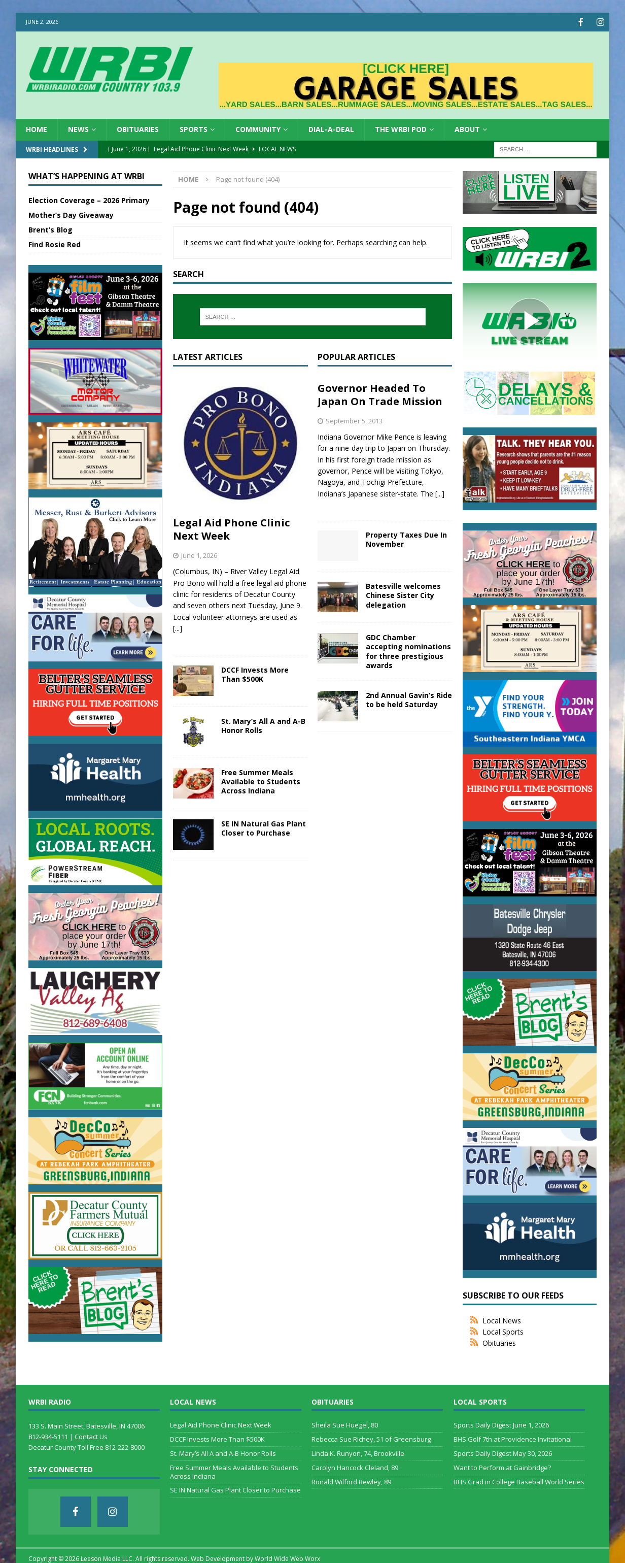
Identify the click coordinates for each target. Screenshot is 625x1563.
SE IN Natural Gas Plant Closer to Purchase (263, 827)
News (78, 128)
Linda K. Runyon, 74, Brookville (357, 1452)
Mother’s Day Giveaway (71, 214)
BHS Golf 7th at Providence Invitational (513, 1438)
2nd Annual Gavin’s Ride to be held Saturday (409, 698)
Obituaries (138, 128)
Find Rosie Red (54, 243)
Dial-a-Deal (331, 128)
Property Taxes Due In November (406, 538)
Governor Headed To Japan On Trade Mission (380, 393)
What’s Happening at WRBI (86, 175)
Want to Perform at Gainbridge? (502, 1466)
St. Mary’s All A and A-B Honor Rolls (263, 724)
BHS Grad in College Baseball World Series (519, 1480)
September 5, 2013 (354, 419)
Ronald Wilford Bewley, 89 (351, 1480)
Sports (193, 128)
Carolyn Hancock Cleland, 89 (354, 1466)
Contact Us (91, 1435)
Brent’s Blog (50, 229)
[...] (177, 627)
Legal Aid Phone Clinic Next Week (231, 528)
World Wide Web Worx (287, 1557)
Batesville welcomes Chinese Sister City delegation (403, 594)
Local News (501, 1319)
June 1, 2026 (199, 554)
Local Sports (503, 1331)
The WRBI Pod (401, 128)
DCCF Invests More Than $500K (255, 673)
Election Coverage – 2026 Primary (89, 199)
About (467, 128)
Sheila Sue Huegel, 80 (344, 1423)
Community (258, 128)
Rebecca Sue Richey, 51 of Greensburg (371, 1438)
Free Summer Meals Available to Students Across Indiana (260, 780)
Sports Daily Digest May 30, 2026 (503, 1452)
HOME (36, 128)
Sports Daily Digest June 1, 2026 (501, 1423)
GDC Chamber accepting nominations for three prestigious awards (408, 650)
